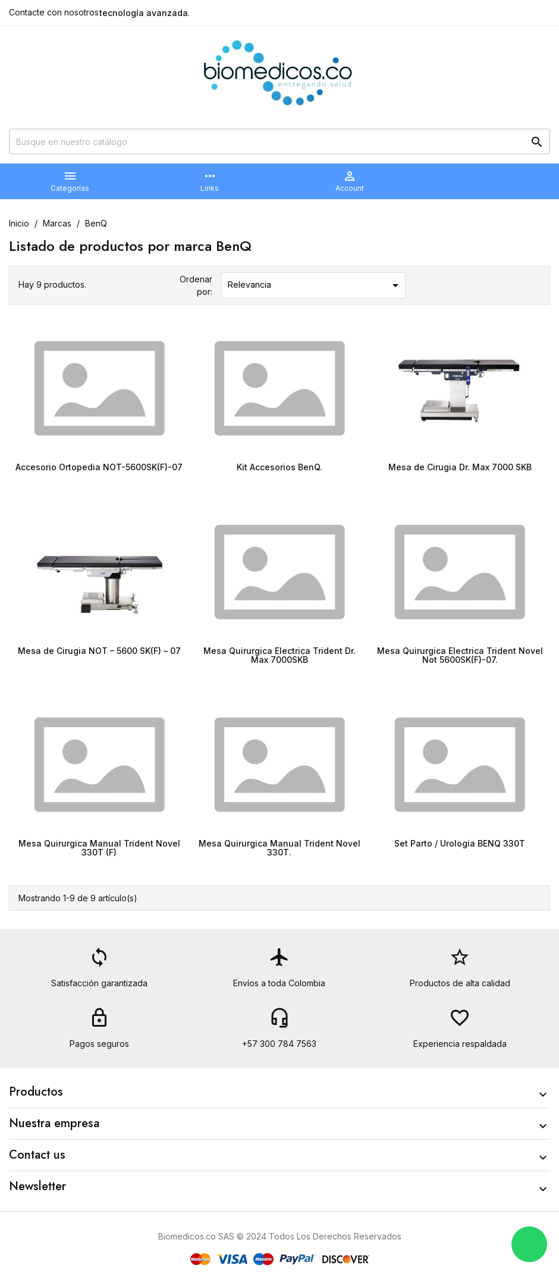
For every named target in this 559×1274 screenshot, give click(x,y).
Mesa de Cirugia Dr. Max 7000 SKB (460, 467)
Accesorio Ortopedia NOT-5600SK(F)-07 (99, 467)
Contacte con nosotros (54, 12)
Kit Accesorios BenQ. (279, 467)
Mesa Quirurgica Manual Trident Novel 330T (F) (99, 847)
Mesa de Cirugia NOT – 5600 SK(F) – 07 (99, 651)
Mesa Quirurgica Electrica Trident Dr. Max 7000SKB (279, 655)
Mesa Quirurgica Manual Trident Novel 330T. (279, 847)
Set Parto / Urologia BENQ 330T (459, 843)
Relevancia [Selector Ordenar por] (315, 285)
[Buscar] (279, 141)
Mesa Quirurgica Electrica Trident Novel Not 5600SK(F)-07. (460, 655)
